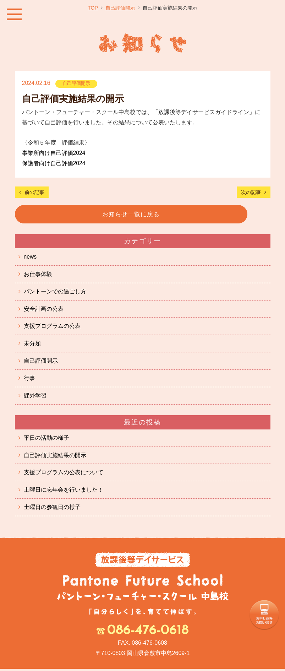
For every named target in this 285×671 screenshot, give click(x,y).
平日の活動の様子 (46, 440)
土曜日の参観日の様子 (52, 509)
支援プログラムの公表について (63, 474)
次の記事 (251, 192)
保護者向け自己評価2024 (54, 163)
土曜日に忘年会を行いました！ (63, 492)
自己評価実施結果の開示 (55, 457)
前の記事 (34, 192)
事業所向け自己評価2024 (54, 153)
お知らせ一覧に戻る (142, 214)
